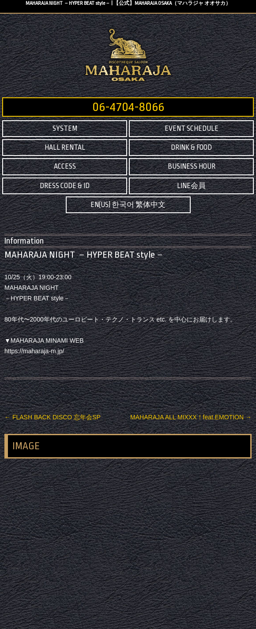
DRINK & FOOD (191, 148)
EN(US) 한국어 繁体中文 (128, 205)
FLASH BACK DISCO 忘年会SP (52, 417)
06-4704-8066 (128, 107)
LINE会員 (191, 186)
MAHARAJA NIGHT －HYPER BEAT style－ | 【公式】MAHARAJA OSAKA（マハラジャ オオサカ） (128, 3)
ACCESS (65, 166)
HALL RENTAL (65, 148)
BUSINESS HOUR (191, 166)
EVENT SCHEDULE (191, 129)
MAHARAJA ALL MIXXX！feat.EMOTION (191, 417)
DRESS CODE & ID (65, 186)
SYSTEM (65, 129)
